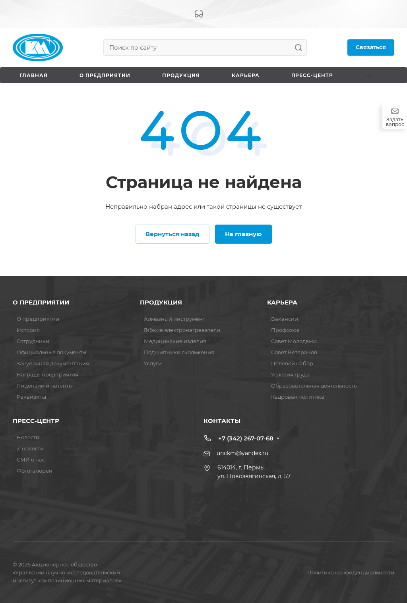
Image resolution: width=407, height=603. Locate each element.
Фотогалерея (34, 470)
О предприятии (38, 319)
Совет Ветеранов (294, 352)
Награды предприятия (47, 374)
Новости (28, 437)
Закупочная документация (53, 363)
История (28, 330)
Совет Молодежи (294, 341)
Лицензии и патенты (45, 385)
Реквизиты (31, 397)
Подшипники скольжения (179, 352)
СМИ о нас (31, 459)
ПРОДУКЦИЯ (161, 302)
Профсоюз (285, 330)
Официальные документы (51, 352)
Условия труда (290, 374)
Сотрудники (33, 341)
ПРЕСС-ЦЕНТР (36, 421)
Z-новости (30, 448)
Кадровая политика (297, 397)
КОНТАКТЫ (222, 421)
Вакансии (284, 319)
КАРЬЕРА (282, 302)
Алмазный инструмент (174, 319)
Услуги (153, 363)
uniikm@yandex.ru (242, 453)
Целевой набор (292, 363)
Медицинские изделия (175, 341)
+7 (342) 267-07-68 (245, 438)
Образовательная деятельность (314, 385)
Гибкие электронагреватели (182, 330)
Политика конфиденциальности (350, 572)
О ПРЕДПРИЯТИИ (41, 302)
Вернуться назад (172, 234)
